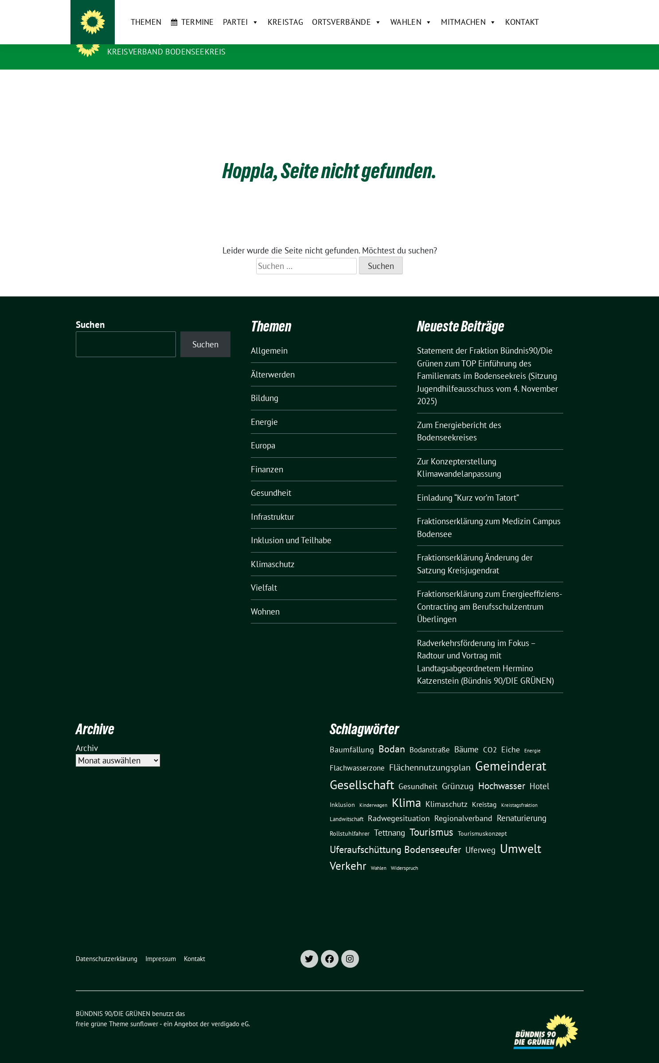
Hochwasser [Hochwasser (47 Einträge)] (501, 772)
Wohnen (265, 597)
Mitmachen (451, 84)
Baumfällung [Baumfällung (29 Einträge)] (352, 735)
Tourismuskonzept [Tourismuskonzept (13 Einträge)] (482, 820)
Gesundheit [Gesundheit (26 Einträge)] (417, 772)
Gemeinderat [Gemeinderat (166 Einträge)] (510, 752)
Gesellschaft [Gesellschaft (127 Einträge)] (362, 771)
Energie (264, 408)
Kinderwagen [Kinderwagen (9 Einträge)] (373, 791)
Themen (128, 83)
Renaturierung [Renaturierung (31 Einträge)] (521, 804)
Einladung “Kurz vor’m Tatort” (468, 484)
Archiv (87, 734)
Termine (179, 83)
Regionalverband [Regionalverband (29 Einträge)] (463, 804)
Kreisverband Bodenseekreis (166, 52)
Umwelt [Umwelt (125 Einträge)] (520, 835)
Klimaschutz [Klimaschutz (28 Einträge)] (446, 790)
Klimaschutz (273, 550)
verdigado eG (230, 1010)
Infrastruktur (272, 503)
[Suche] (555, 10)
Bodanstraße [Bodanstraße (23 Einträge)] (429, 736)
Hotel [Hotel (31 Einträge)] (540, 772)
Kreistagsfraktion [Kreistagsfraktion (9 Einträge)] (519, 791)
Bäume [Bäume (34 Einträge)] (466, 735)
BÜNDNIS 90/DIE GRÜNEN (161, 39)
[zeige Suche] (568, 10)
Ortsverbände (329, 84)
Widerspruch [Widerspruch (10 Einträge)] (404, 854)
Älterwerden (273, 360)
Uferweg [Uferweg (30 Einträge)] (480, 836)
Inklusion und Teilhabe (291, 526)
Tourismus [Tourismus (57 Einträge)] (431, 818)
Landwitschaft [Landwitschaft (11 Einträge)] (346, 805)
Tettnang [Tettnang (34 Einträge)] (389, 818)
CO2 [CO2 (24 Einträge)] (490, 736)
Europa (263, 431)
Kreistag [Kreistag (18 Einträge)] (484, 790)
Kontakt (504, 83)
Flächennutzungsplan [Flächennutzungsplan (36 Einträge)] (430, 753)
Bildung (264, 384)
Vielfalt (264, 573)
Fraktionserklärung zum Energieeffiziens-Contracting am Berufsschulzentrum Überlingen (489, 593)
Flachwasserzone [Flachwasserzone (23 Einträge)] (357, 754)
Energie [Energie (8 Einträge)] (532, 737)
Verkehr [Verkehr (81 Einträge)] (348, 852)
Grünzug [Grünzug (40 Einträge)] (458, 772)
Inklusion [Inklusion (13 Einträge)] (342, 791)
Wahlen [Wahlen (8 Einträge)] (378, 854)
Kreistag (267, 83)
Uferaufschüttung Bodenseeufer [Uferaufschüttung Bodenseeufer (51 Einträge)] (395, 835)
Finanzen (267, 455)
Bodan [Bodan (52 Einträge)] (391, 735)
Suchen (90, 311)
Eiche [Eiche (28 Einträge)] (510, 736)
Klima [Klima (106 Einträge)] (406, 788)
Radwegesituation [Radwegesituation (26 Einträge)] (399, 804)
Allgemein (269, 336)
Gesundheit (271, 479)
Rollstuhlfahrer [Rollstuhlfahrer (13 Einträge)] (350, 820)
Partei (223, 84)
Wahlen (393, 84)
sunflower (144, 1010)
